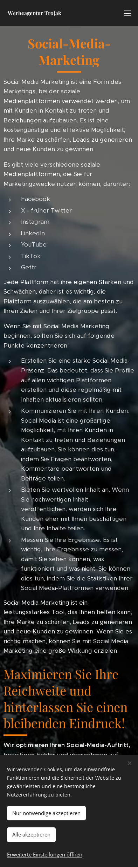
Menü (127, 13)
